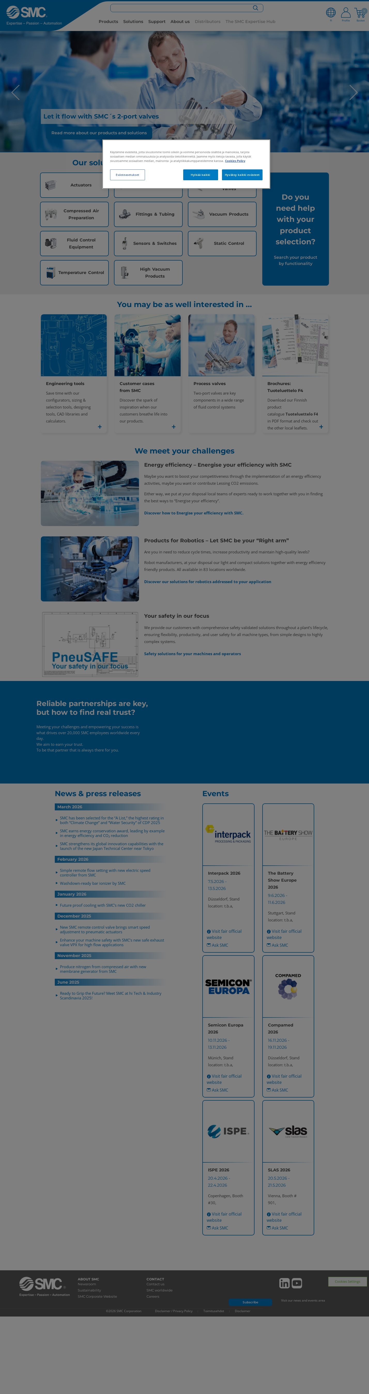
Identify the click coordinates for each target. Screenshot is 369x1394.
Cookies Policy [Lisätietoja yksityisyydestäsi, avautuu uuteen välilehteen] (235, 161)
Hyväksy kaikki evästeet (242, 175)
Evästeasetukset (127, 175)
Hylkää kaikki (200, 175)
